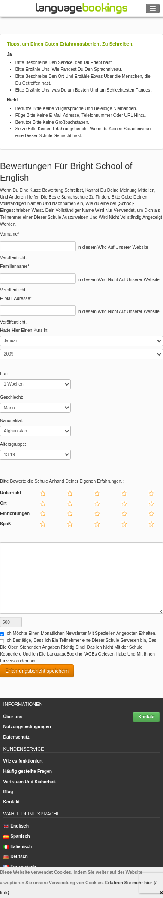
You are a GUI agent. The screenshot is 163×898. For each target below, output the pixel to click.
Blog (8, 791)
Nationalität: (11, 420)
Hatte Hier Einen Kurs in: (24, 330)
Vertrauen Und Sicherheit (29, 781)
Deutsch (15, 856)
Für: (4, 373)
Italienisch (17, 846)
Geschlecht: (11, 397)
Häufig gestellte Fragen (27, 771)
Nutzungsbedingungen (27, 726)
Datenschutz (16, 737)
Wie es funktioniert (23, 761)
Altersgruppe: (13, 444)
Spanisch (16, 836)
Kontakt (146, 716)
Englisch (16, 826)
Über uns (13, 716)
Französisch (19, 866)
